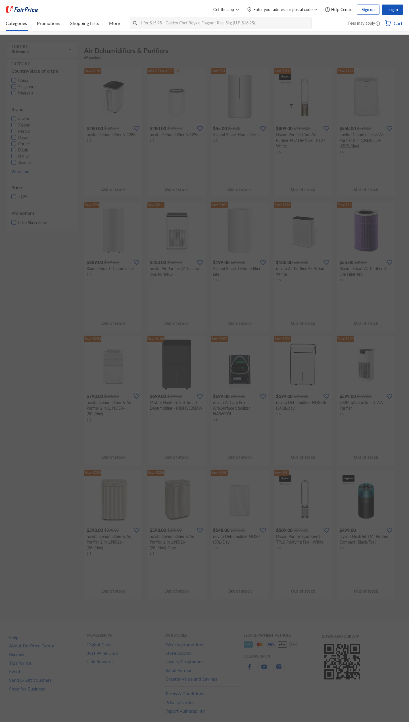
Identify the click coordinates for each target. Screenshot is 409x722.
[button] (377, 23)
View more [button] (20, 171)
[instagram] (279, 670)
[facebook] (249, 670)
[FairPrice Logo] (22, 9)
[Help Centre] (338, 9)
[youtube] (264, 670)
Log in (392, 9)
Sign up (368, 9)
